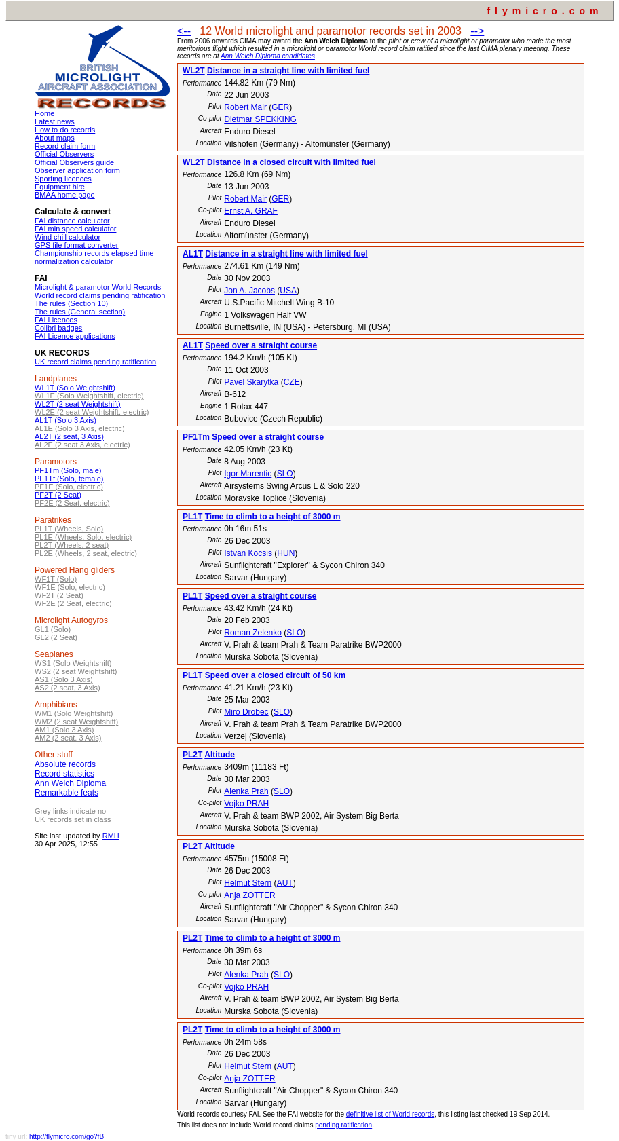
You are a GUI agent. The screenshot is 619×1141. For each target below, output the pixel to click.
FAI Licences (56, 320)
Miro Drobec (246, 712)
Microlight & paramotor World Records (98, 287)
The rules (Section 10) (71, 303)
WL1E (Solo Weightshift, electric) (89, 396)
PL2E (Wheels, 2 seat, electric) (86, 553)
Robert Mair (245, 107)
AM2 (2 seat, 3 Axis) (68, 738)
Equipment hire (60, 187)
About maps (55, 138)
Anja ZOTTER (249, 895)
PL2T (192, 755)
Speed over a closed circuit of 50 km (275, 675)
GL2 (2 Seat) (56, 637)
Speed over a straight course (261, 345)
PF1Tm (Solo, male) (68, 470)
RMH (110, 835)
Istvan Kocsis (248, 553)
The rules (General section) (80, 311)
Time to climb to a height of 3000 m (273, 516)
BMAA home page (65, 195)
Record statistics (64, 774)
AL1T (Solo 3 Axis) (65, 420)
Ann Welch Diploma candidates (268, 56)
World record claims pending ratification (100, 295)
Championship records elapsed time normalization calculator (94, 257)
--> (477, 31)
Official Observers (64, 154)
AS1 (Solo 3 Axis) (64, 679)
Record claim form (65, 146)
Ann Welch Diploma (70, 783)
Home (44, 113)
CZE (292, 382)
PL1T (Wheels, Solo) (69, 529)
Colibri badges (58, 328)
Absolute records (65, 764)
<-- (184, 31)
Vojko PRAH (246, 803)
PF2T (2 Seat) (58, 495)
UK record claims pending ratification (95, 362)
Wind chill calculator (67, 237)
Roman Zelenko (253, 632)
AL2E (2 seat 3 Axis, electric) (82, 445)
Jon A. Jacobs (249, 290)
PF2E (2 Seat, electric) (72, 503)
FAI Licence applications (75, 336)
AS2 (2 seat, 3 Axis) (67, 688)
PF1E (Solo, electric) (69, 487)
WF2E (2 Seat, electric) (73, 603)
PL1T (192, 516)
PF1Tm (196, 437)
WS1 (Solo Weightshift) (73, 663)
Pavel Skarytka (251, 382)
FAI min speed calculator (75, 229)
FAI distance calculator (72, 221)
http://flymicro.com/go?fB (66, 1136)
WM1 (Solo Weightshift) (74, 713)
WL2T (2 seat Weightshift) (78, 404)
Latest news (55, 121)
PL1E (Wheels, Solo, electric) (83, 537)
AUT (285, 883)
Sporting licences (63, 178)
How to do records (65, 130)
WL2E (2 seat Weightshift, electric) (92, 412)
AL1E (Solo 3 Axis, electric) (80, 428)
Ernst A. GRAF (251, 211)
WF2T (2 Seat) (59, 595)
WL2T (194, 70)
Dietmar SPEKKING (260, 119)
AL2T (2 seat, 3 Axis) (69, 436)
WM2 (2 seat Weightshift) (76, 721)
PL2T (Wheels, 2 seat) (72, 545)
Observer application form (77, 170)
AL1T (193, 254)
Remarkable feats (66, 793)
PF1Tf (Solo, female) (69, 478)
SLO (285, 474)
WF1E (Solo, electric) (70, 587)
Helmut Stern (247, 883)
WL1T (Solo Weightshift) (75, 388)
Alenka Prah (246, 791)
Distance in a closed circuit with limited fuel (291, 162)
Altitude (219, 755)
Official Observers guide (74, 162)
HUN (286, 553)
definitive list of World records (390, 1114)
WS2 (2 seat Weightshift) (76, 671)
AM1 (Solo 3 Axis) (64, 730)
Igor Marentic (247, 474)
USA (288, 290)
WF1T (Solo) (56, 579)
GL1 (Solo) (53, 629)
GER (280, 107)
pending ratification (343, 1125)
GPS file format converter (77, 245)
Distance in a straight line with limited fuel (288, 70)
